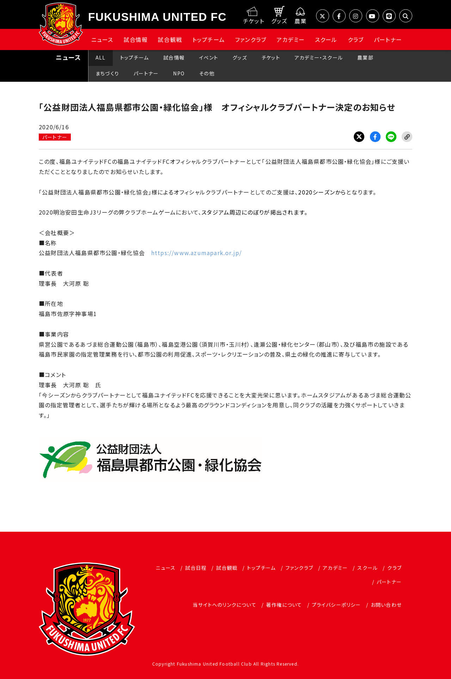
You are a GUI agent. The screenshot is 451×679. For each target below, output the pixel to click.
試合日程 (195, 567)
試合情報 (136, 39)
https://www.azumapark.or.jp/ (196, 252)
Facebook (375, 136)
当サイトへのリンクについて (225, 604)
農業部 (365, 57)
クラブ (356, 39)
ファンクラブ (250, 39)
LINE (391, 136)
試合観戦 (170, 39)
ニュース (102, 39)
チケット (270, 57)
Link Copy (407, 136)
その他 (207, 73)
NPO (179, 73)
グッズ (240, 57)
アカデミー (291, 39)
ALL (100, 57)
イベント (208, 57)
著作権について (284, 604)
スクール (326, 39)
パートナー (388, 39)
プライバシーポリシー (336, 604)
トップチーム (208, 39)
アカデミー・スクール (319, 57)
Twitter (359, 136)
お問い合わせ (386, 604)
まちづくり (107, 73)
